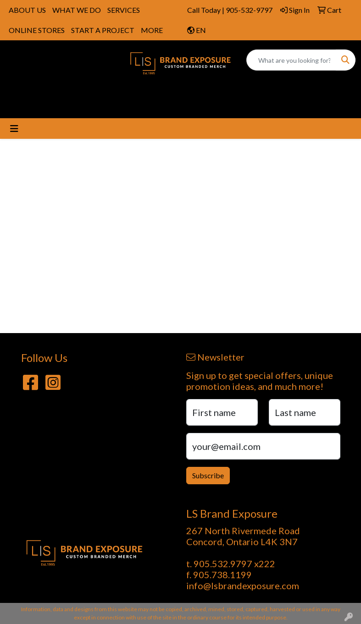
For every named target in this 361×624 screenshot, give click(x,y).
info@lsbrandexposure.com (242, 585)
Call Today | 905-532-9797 (229, 9)
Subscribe (208, 475)
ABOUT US (27, 9)
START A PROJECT (102, 30)
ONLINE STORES (37, 30)
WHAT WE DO (76, 9)
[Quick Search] (291, 60)
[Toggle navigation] (14, 128)
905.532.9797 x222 (234, 563)
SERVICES (123, 9)
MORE (152, 30)
